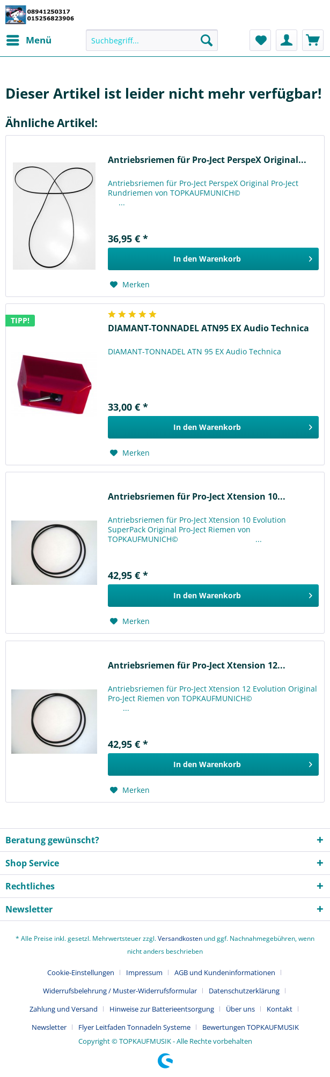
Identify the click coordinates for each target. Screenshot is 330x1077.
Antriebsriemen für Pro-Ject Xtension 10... (196, 496)
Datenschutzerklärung (244, 991)
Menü (29, 39)
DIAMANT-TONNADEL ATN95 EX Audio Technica (208, 328)
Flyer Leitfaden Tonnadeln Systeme (134, 1027)
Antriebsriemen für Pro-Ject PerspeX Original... (207, 160)
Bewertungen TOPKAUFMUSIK (250, 1027)
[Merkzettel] (260, 40)
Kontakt (279, 1009)
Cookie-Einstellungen (80, 972)
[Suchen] (206, 40)
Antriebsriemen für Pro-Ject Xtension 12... (196, 665)
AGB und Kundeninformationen (224, 972)
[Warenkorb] (313, 40)
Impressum (144, 972)
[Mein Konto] (286, 40)
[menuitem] (28, 40)
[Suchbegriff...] (152, 40)
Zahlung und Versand (64, 1009)
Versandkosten (180, 938)
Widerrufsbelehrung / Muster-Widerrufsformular (120, 991)
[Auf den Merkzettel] (130, 284)
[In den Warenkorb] (213, 259)
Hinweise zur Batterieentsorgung (161, 1009)
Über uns (240, 1009)
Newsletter (49, 1027)
